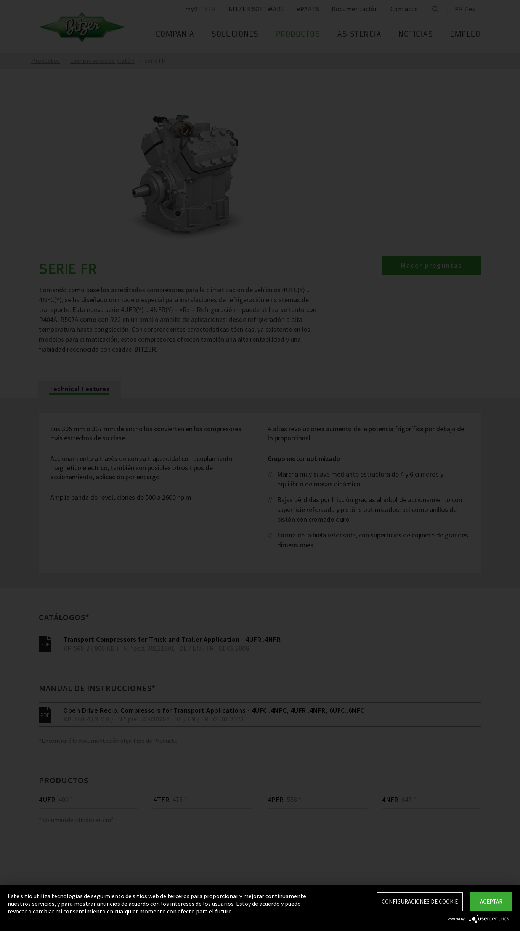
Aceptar (491, 901)
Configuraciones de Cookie (420, 901)
